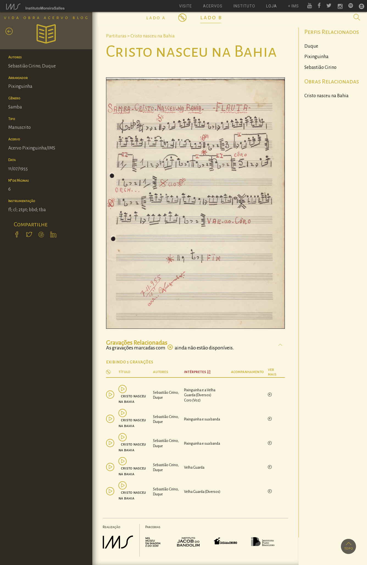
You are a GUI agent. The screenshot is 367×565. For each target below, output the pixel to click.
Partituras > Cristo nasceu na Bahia (140, 36)
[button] (357, 17)
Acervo (57, 17)
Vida (12, 17)
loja (271, 6)
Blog (81, 17)
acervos (213, 6)
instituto (244, 6)
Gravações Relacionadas (136, 342)
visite (185, 6)
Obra (32, 17)
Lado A (156, 17)
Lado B (211, 17)
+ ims (293, 6)
